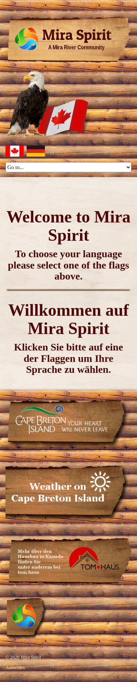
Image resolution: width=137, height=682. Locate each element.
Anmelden (15, 667)
